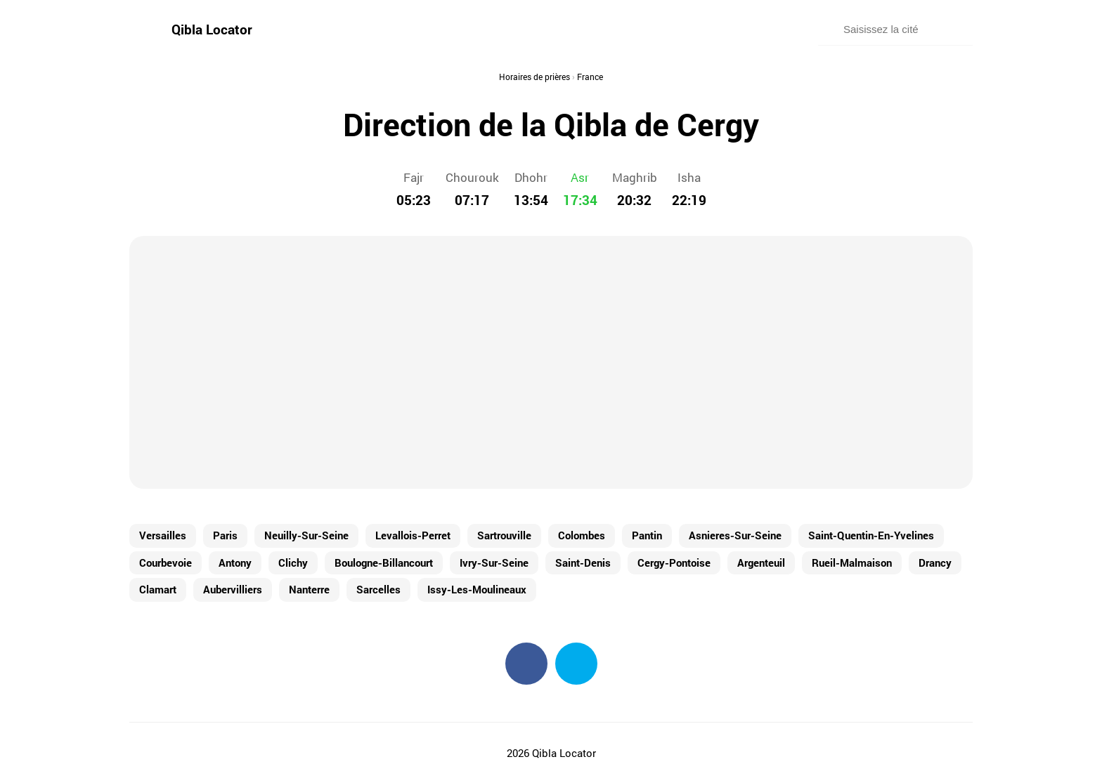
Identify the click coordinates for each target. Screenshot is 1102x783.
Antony (235, 562)
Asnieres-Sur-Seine (735, 535)
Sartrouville (504, 535)
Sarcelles (378, 589)
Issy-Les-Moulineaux (476, 589)
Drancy (935, 562)
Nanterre (309, 589)
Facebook (526, 664)
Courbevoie (165, 562)
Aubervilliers (232, 589)
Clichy (293, 562)
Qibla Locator (211, 29)
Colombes (581, 535)
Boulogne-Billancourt (384, 562)
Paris (225, 535)
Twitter (576, 664)
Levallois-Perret (412, 535)
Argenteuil (761, 562)
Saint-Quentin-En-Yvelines (871, 535)
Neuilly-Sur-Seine (306, 535)
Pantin (647, 535)
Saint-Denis (583, 562)
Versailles (162, 535)
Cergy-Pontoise (674, 562)
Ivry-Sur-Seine (494, 562)
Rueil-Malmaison (852, 562)
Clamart (157, 589)
